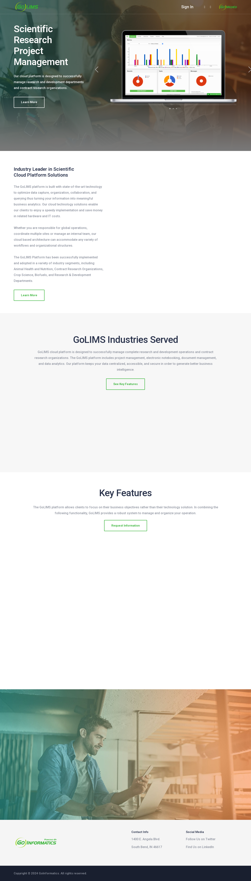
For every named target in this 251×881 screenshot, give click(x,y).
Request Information (125, 532)
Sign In (187, 7)
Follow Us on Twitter (201, 839)
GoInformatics (49, 873)
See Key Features (125, 391)
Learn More (29, 102)
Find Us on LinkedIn (200, 847)
